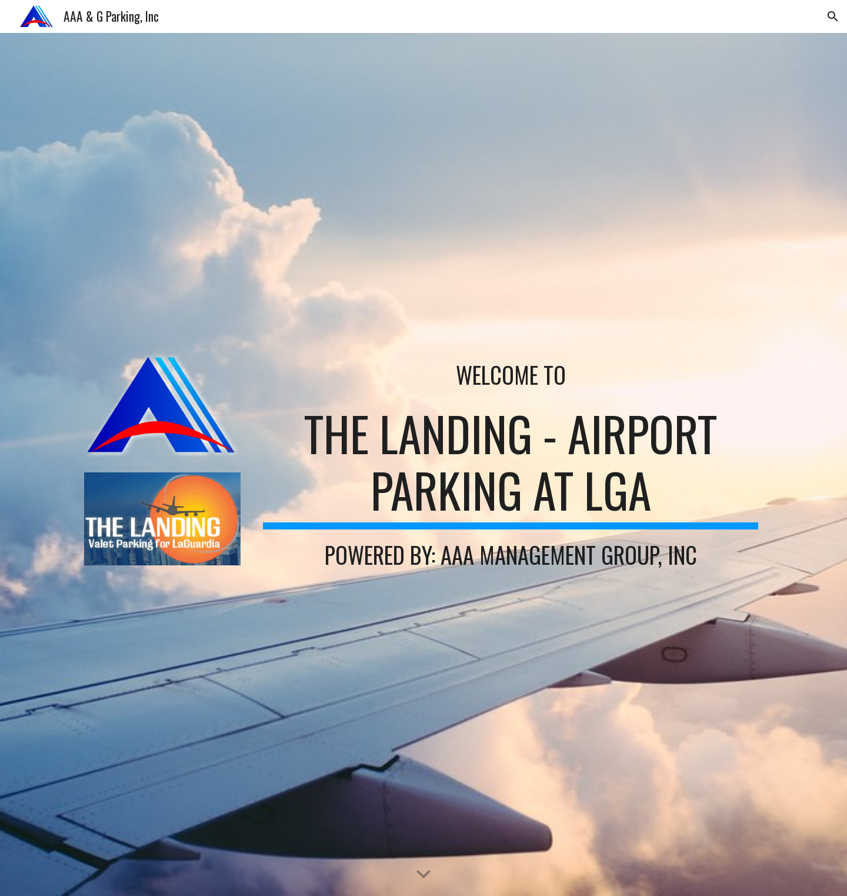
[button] (833, 16)
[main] (510, 375)
